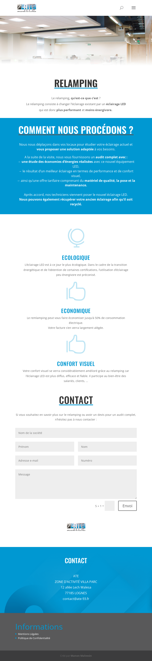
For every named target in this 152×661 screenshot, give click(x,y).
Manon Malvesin (81, 655)
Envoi (127, 505)
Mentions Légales (28, 634)
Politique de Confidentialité (34, 638)
